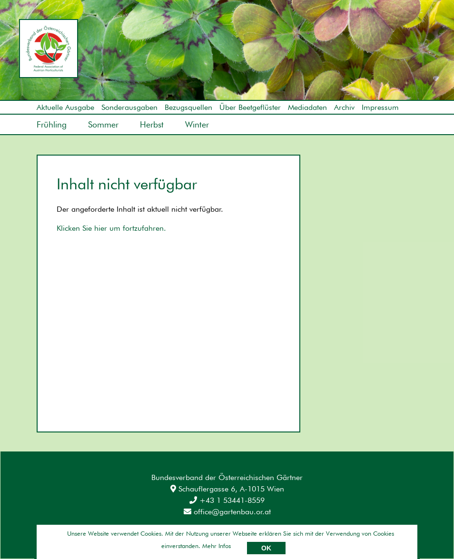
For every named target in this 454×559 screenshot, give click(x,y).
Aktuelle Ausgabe (65, 107)
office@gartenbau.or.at (227, 511)
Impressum (380, 107)
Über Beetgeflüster (250, 107)
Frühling (52, 124)
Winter (197, 124)
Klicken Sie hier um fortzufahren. (111, 228)
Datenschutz (110, 534)
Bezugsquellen (188, 107)
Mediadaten (307, 107)
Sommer (103, 124)
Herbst (152, 124)
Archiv (344, 107)
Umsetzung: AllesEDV (392, 533)
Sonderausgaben (129, 107)
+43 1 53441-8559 (227, 500)
